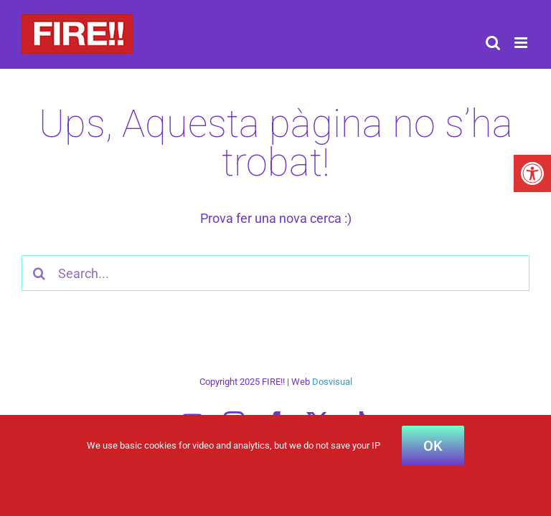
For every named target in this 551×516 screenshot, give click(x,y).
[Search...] (275, 273)
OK (433, 445)
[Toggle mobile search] (493, 42)
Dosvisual (332, 381)
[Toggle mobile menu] (521, 42)
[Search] (39, 273)
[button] (532, 173)
